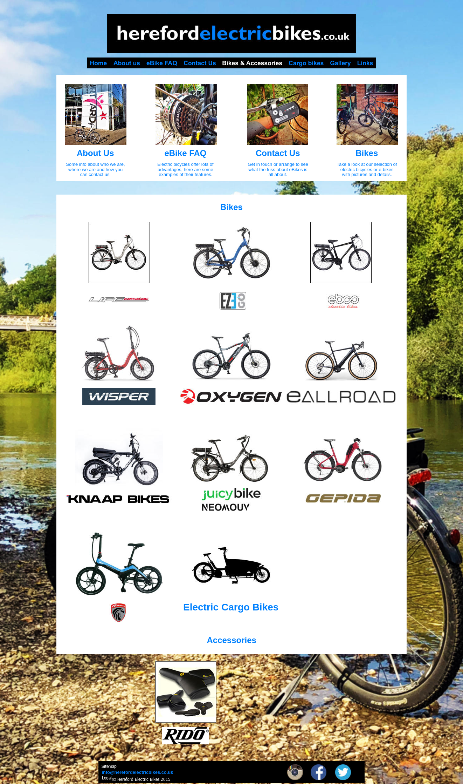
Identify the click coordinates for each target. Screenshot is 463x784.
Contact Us (278, 153)
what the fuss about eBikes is (278, 169)
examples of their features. (185, 174)
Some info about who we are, (96, 164)
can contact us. (95, 174)
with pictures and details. (367, 174)
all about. (278, 174)
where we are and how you (96, 169)
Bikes (366, 153)
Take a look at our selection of (367, 164)
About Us (95, 153)
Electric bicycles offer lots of (186, 164)
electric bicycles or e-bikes (367, 169)
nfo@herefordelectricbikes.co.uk (138, 772)
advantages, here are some (186, 169)
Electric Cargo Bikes (230, 607)
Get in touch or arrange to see (278, 164)
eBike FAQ (185, 153)
